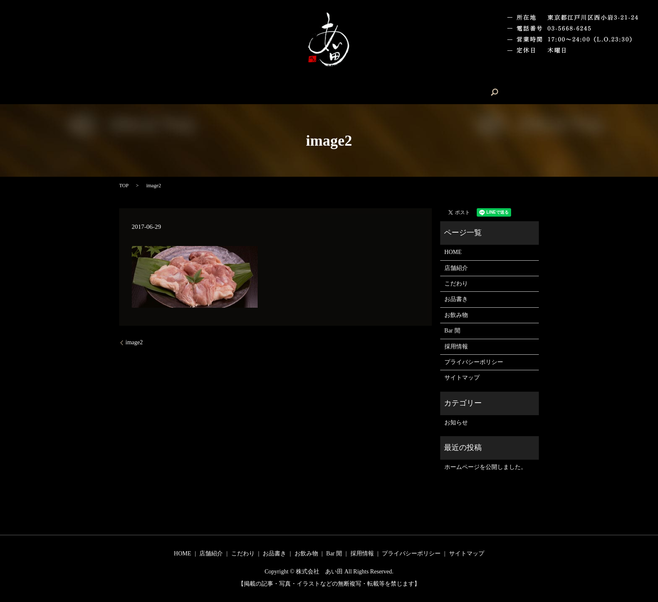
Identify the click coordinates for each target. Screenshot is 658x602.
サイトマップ (462, 377)
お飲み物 (354, 92)
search (453, 92)
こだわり (278, 92)
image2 (134, 342)
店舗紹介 (241, 92)
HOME (206, 92)
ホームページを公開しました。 (485, 467)
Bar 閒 (388, 92)
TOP (123, 185)
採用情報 (421, 92)
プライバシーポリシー (473, 362)
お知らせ (456, 422)
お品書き (316, 92)
